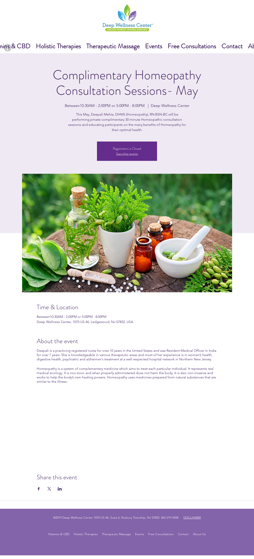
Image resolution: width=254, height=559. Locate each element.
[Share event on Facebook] (39, 488)
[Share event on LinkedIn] (60, 488)
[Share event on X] (49, 488)
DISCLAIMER (192, 517)
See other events (127, 153)
